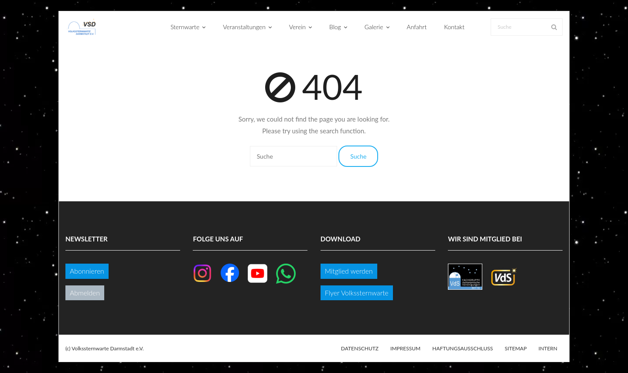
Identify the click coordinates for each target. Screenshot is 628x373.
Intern (548, 348)
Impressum (405, 348)
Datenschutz (360, 348)
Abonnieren (87, 271)
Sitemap (515, 348)
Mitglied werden (349, 271)
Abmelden (85, 292)
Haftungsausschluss (462, 348)
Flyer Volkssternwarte (357, 292)
